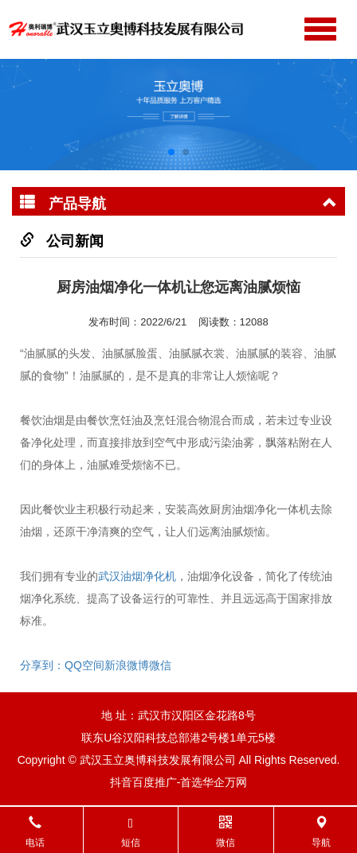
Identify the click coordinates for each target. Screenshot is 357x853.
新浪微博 (126, 665)
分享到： (42, 665)
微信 (160, 665)
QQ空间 (84, 665)
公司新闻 (75, 241)
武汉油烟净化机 (137, 576)
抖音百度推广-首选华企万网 (179, 782)
